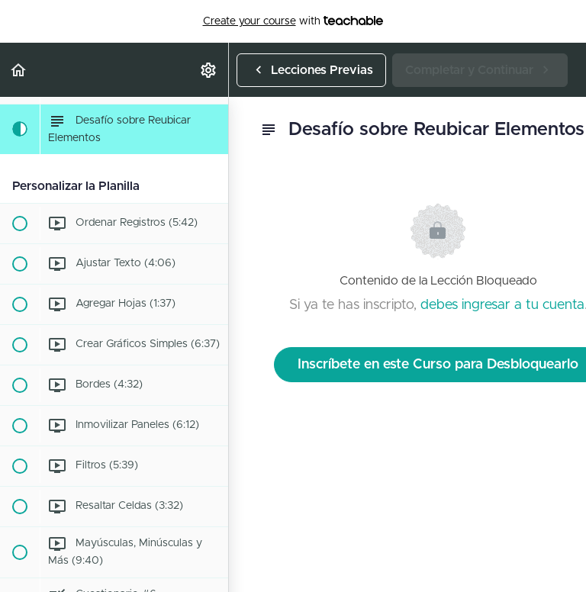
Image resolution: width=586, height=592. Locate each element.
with (293, 21)
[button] (19, 70)
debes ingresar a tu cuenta (502, 305)
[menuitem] (209, 70)
